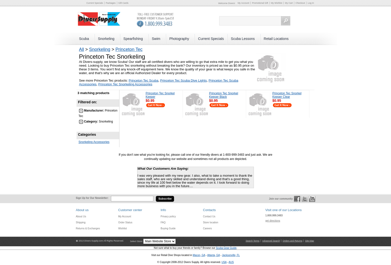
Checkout (300, 3)
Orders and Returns (292, 241)
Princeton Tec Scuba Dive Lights (183, 80)
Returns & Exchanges (88, 228)
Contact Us (209, 216)
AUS (231, 262)
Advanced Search (271, 241)
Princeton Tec (129, 49)
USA (223, 262)
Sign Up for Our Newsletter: (92, 198)
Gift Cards (123, 3)
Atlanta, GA (213, 255)
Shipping (81, 222)
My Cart (289, 3)
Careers (207, 228)
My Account (243, 3)
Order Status (125, 222)
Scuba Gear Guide (226, 248)
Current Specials (95, 3)
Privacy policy (168, 216)
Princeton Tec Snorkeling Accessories (125, 84)
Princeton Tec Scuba (143, 80)
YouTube (312, 199)
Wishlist (122, 228)
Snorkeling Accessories (94, 142)
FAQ (163, 222)
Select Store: (136, 241)
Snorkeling (99, 49)
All (81, 49)
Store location (210, 222)
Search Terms (252, 241)
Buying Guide (168, 228)
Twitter (304, 199)
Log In (311, 3)
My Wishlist (276, 3)
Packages (111, 3)
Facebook (297, 199)
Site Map (309, 241)
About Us (81, 216)
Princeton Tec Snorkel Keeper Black (223, 95)
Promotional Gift (260, 3)
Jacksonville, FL (231, 255)
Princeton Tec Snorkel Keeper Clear (286, 95)
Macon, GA (199, 255)
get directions (272, 220)
